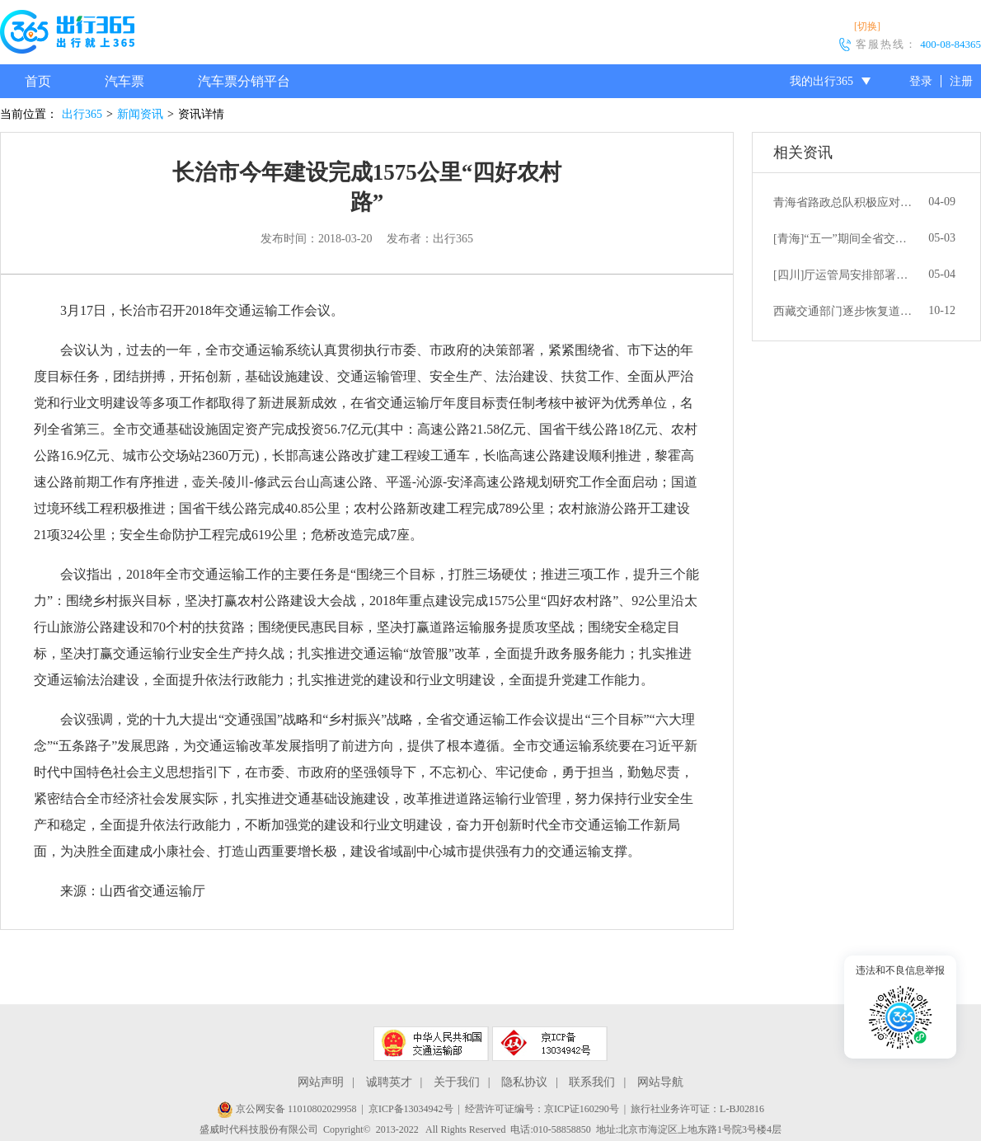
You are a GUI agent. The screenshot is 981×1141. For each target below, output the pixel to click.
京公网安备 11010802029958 (287, 1109)
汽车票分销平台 (244, 81)
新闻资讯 (140, 114)
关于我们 (457, 1082)
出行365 (82, 114)
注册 (961, 81)
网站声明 (321, 1082)
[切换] (867, 26)
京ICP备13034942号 (410, 1109)
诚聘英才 (389, 1082)
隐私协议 (524, 1082)
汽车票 (124, 81)
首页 (38, 81)
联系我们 (592, 1082)
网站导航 (660, 1082)
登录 (920, 81)
